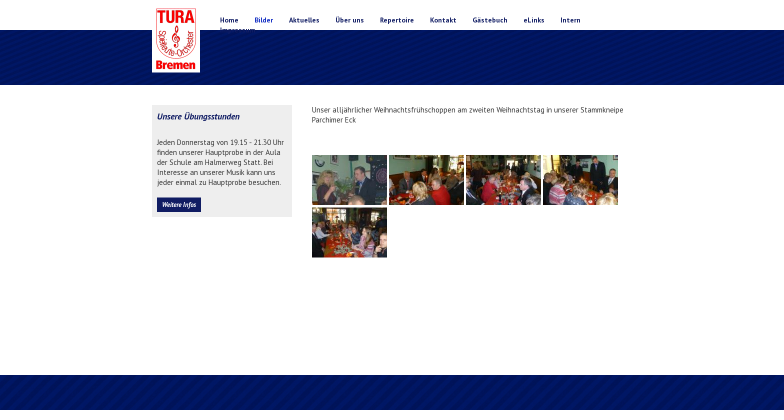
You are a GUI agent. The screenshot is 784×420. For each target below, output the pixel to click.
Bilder (263, 20)
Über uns (350, 20)
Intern (570, 20)
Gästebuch (490, 20)
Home (229, 20)
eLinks (534, 20)
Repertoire (397, 20)
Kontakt (443, 20)
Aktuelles (304, 20)
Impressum (238, 30)
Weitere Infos (179, 204)
